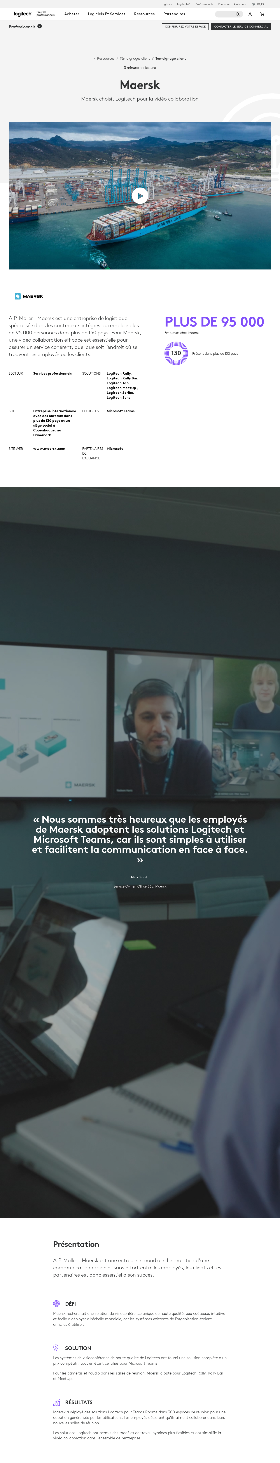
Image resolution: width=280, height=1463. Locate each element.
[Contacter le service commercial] (241, 26)
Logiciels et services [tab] (106, 13)
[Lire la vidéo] (140, 196)
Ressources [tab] (144, 13)
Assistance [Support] (240, 4)
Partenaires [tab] (174, 13)
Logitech (166, 4)
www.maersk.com (49, 448)
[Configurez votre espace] (185, 26)
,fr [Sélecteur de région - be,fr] (260, 4)
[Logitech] (37, 13)
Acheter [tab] (71, 13)
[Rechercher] (229, 14)
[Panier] (261, 14)
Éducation (224, 4)
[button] (25, 26)
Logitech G (183, 4)
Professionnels (204, 4)
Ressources (105, 58)
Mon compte (250, 14)
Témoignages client (135, 58)
